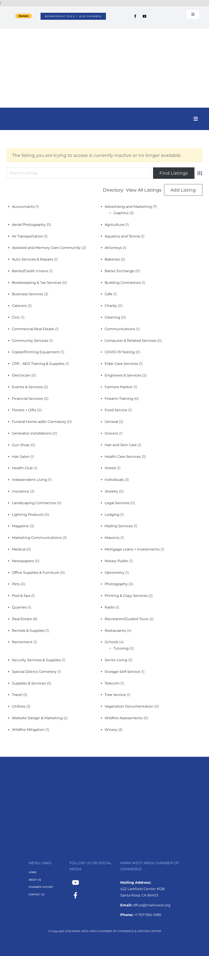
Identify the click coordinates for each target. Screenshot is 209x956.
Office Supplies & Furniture (35, 572)
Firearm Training (119, 399)
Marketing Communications (37, 538)
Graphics (121, 213)
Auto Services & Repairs (32, 259)
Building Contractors (123, 283)
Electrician (21, 375)
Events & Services (27, 387)
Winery (111, 730)
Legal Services (117, 503)
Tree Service (115, 695)
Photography (116, 584)
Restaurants (115, 630)
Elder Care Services (121, 364)
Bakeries (112, 259)
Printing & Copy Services (126, 596)
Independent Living (29, 480)
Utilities (18, 706)
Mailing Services (119, 526)
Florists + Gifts (24, 410)
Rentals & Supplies (28, 630)
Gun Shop (21, 445)
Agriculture (114, 225)
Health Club (22, 468)
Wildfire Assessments (124, 718)
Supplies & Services (29, 683)
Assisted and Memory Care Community (46, 248)
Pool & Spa (21, 596)
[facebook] (135, 16)
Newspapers (23, 561)
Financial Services (27, 399)
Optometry (114, 572)
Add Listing (183, 190)
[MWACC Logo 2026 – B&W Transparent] (105, 778)
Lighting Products (28, 514)
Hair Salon (21, 456)
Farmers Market (119, 387)
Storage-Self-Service (122, 672)
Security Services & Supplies (36, 660)
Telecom (112, 683)
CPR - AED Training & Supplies (38, 364)
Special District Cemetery (34, 672)
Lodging (112, 514)
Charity (111, 306)
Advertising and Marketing (128, 207)
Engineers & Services (123, 375)
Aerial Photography (29, 225)
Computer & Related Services (130, 341)
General (111, 422)
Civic (16, 317)
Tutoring (121, 648)
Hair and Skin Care (121, 445)
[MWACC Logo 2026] (105, 35)
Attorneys (113, 248)
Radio (110, 607)
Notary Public (116, 561)
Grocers (111, 433)
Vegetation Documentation (129, 706)
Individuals (114, 480)
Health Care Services (123, 456)
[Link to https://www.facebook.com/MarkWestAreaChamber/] (75, 895)
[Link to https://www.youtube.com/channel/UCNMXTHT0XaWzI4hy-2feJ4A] (75, 882)
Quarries (19, 607)
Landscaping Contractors (34, 503)
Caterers (19, 306)
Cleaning (112, 317)
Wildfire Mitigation (28, 730)
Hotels (110, 468)
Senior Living (116, 660)
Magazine (20, 526)
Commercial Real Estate (33, 329)
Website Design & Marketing (37, 718)
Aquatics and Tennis (122, 236)
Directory (113, 190)
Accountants (23, 207)
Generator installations (32, 433)
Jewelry (111, 491)
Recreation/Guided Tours (126, 619)
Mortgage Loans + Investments (132, 549)
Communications (120, 329)
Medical (19, 549)
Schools (111, 642)
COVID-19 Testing (120, 352)
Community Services (30, 341)
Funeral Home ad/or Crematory (39, 422)
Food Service (116, 410)
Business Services (27, 294)
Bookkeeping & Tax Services (36, 283)
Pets (16, 584)
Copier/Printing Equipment (36, 352)
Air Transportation (27, 236)
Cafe (108, 294)
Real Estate (22, 619)
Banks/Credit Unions (30, 271)
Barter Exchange (119, 271)
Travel (17, 695)
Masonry (112, 538)
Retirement (22, 642)
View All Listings (143, 190)
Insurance (20, 491)
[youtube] (144, 16)
